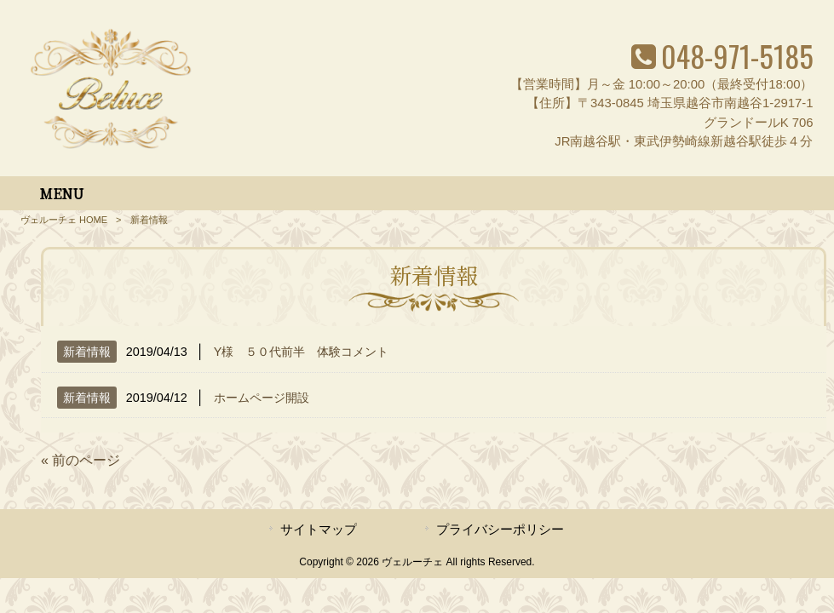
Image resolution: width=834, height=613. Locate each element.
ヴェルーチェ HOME (63, 220)
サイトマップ (318, 529)
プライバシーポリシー (500, 529)
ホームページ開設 (261, 397)
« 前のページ (80, 460)
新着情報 (87, 351)
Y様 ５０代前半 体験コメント (301, 351)
